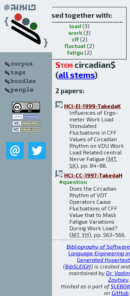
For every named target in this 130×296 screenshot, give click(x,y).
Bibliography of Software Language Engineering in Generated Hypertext (98, 253)
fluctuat (75, 45)
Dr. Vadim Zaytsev (118, 276)
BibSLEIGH (78, 266)
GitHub (120, 292)
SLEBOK (120, 286)
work (75, 32)
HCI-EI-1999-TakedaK (92, 106)
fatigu (75, 52)
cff (75, 39)
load (75, 26)
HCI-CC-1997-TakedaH (93, 175)
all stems (76, 75)
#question (73, 181)
